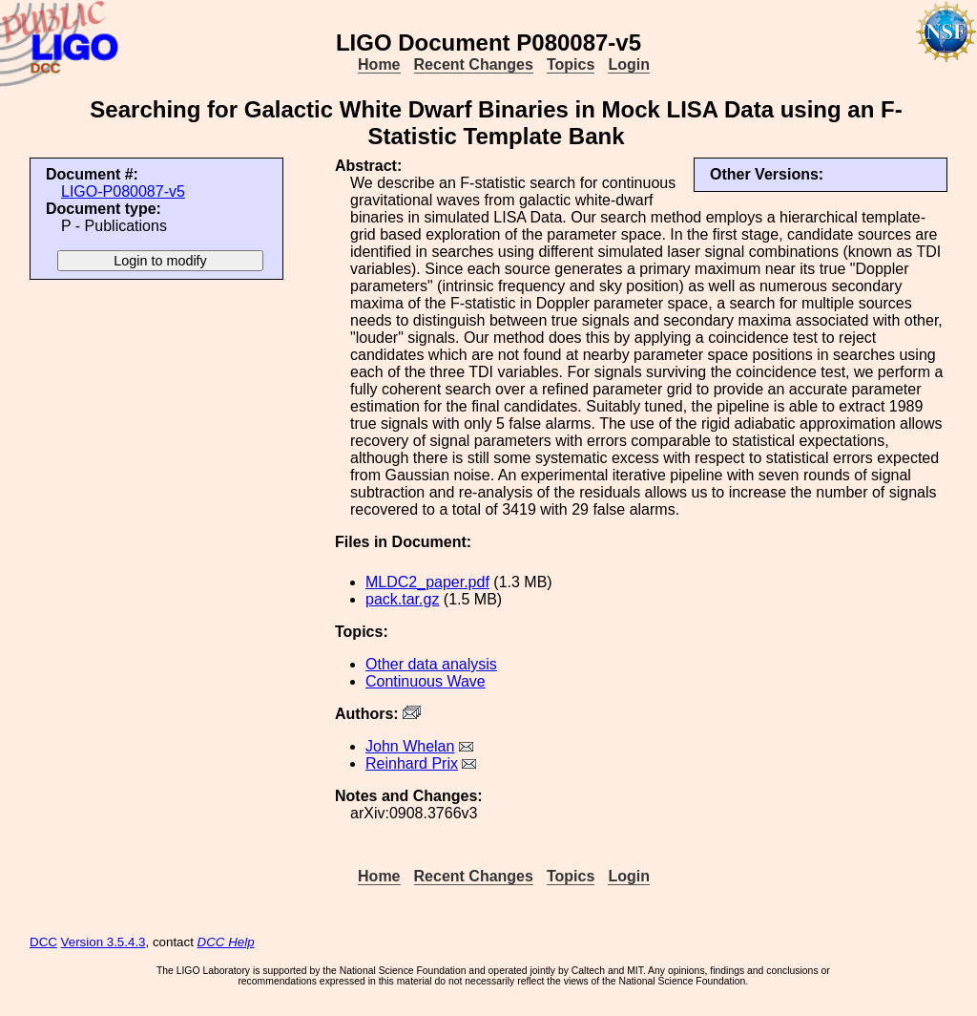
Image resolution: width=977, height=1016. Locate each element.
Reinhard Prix (411, 763)
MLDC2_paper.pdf (427, 582)
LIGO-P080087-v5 (123, 191)
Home (379, 64)
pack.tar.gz (402, 599)
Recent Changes (473, 64)
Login (629, 64)
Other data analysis (431, 664)
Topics (570, 64)
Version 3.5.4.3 (103, 942)
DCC (43, 942)
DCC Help (226, 942)
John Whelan (409, 746)
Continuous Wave (425, 681)
